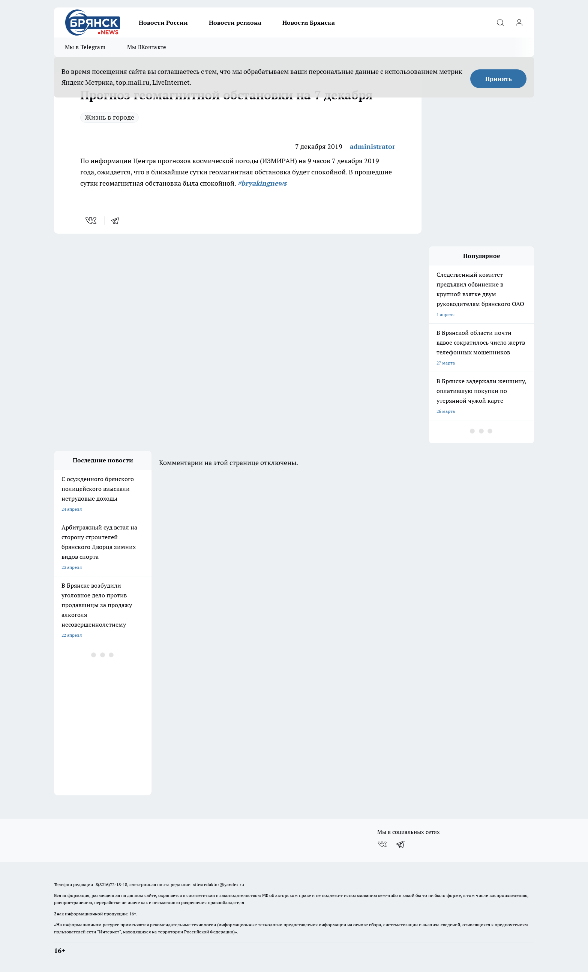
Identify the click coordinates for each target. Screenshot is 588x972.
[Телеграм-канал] (401, 844)
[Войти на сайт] (519, 22)
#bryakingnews (261, 183)
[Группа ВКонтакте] (382, 844)
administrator (372, 146)
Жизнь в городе (109, 117)
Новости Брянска (308, 22)
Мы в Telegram (85, 47)
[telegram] (117, 220)
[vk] (91, 220)
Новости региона (235, 22)
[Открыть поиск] (500, 22)
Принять (498, 78)
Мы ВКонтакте (146, 47)
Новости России (163, 22)
